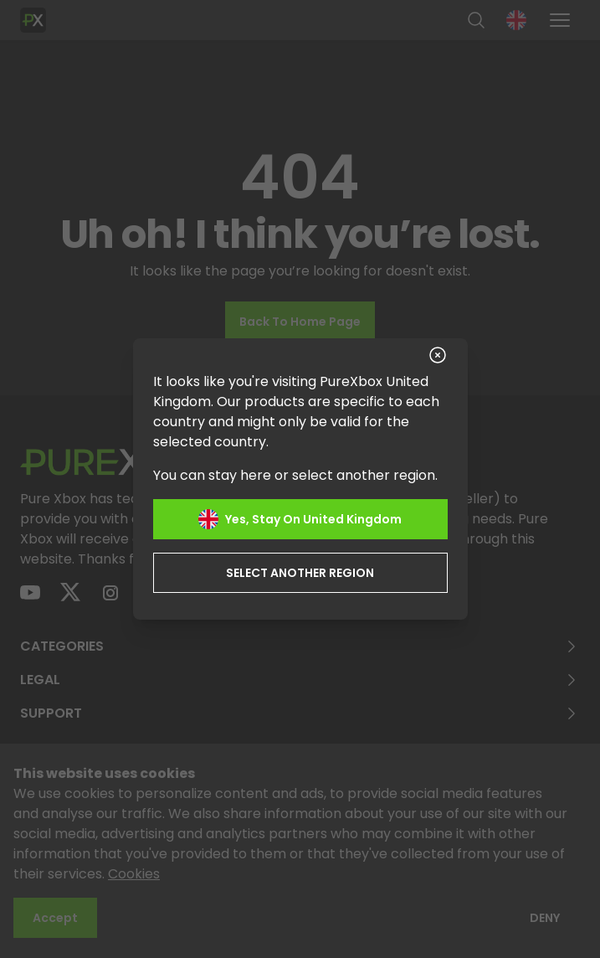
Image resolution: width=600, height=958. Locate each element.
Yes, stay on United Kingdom (300, 519)
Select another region (300, 572)
